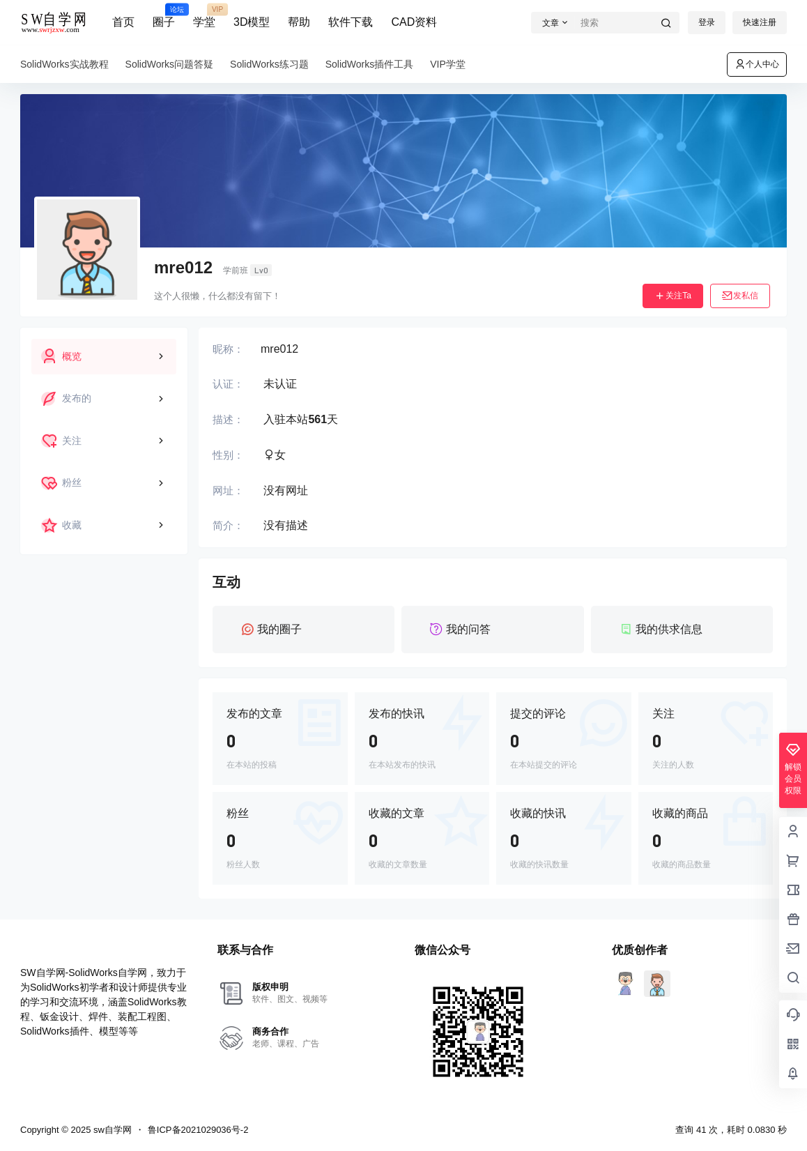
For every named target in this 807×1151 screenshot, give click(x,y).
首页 (123, 22)
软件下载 (350, 22)
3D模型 (251, 22)
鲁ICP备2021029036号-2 (198, 1130)
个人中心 (757, 64)
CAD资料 (414, 22)
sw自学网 (111, 1130)
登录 (706, 22)
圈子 (164, 16)
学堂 (204, 16)
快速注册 (759, 22)
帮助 (299, 22)
